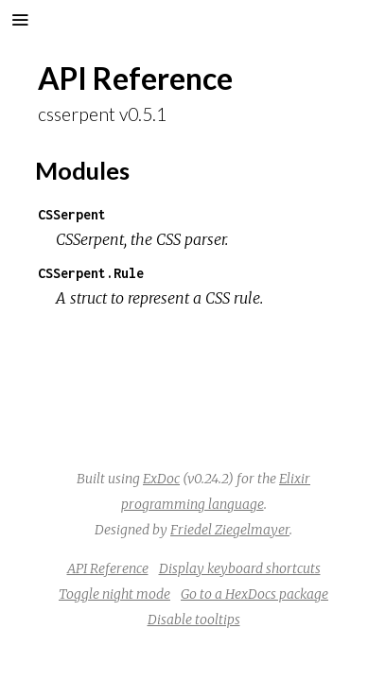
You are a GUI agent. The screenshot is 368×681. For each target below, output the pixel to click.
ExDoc (161, 478)
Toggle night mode (114, 594)
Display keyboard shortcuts (240, 568)
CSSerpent (72, 214)
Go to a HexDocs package (254, 594)
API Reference (108, 568)
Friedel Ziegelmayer (229, 529)
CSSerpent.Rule (91, 273)
